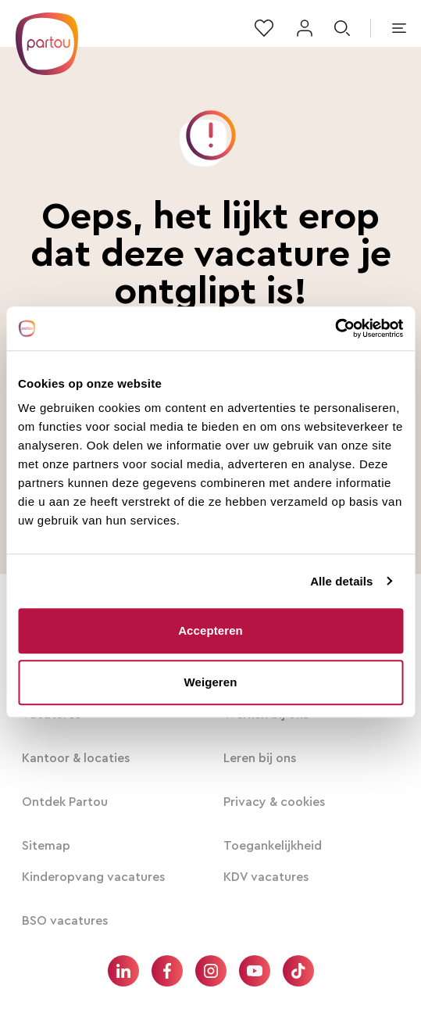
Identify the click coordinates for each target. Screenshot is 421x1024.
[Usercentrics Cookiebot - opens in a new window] (334, 328)
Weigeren (210, 682)
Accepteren (210, 630)
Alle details (341, 581)
